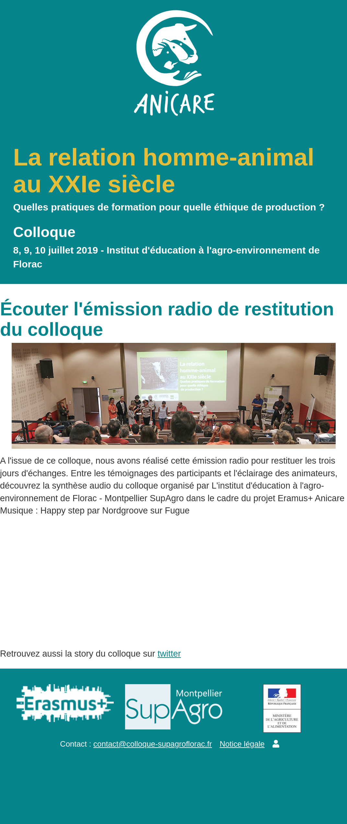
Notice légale (242, 743)
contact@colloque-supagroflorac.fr (152, 743)
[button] (275, 743)
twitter (169, 654)
